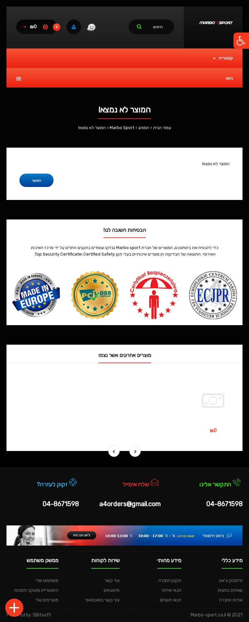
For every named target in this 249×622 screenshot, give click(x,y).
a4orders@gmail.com (129, 504)
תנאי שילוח (171, 590)
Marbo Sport (122, 127)
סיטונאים (112, 590)
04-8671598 (224, 504)
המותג (143, 127)
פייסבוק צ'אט (231, 580)
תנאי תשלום (170, 600)
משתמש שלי (47, 580)
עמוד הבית (162, 127)
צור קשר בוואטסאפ (103, 600)
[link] (91, 28)
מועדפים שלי (47, 600)
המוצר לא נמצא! (92, 127)
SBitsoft (42, 615)
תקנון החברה (169, 580)
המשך (36, 181)
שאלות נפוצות (230, 590)
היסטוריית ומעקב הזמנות (36, 590)
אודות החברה (231, 600)
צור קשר (112, 580)
